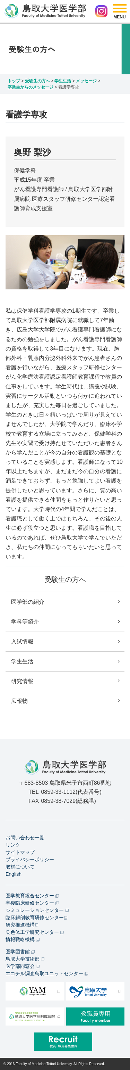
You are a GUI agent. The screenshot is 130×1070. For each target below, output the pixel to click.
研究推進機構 (22, 925)
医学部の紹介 (27, 602)
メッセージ (86, 81)
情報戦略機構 (23, 939)
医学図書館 (20, 951)
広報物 (19, 701)
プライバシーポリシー (30, 859)
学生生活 (62, 81)
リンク (13, 845)
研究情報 (22, 681)
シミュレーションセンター (37, 910)
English (13, 874)
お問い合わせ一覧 (25, 837)
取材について (20, 867)
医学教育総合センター (32, 895)
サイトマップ (20, 852)
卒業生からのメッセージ (30, 87)
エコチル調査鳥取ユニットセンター (47, 973)
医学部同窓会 (23, 966)
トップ (14, 81)
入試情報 (22, 641)
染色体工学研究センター (35, 932)
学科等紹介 (25, 622)
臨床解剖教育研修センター (36, 917)
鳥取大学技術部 (25, 959)
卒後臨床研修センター (32, 903)
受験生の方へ (37, 81)
